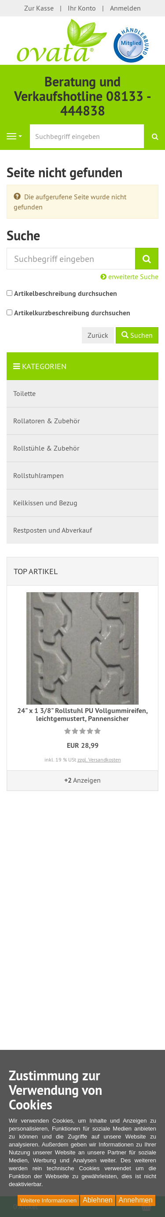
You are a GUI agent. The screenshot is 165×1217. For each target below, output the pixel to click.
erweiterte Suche (129, 276)
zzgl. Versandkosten (99, 759)
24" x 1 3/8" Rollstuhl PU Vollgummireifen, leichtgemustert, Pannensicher (82, 714)
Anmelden (125, 8)
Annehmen (136, 1200)
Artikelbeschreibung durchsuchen (65, 293)
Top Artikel (36, 571)
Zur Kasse (39, 8)
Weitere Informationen (48, 1200)
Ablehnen (98, 1200)
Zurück (98, 335)
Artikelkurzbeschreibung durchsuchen (72, 312)
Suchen (137, 335)
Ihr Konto (82, 8)
